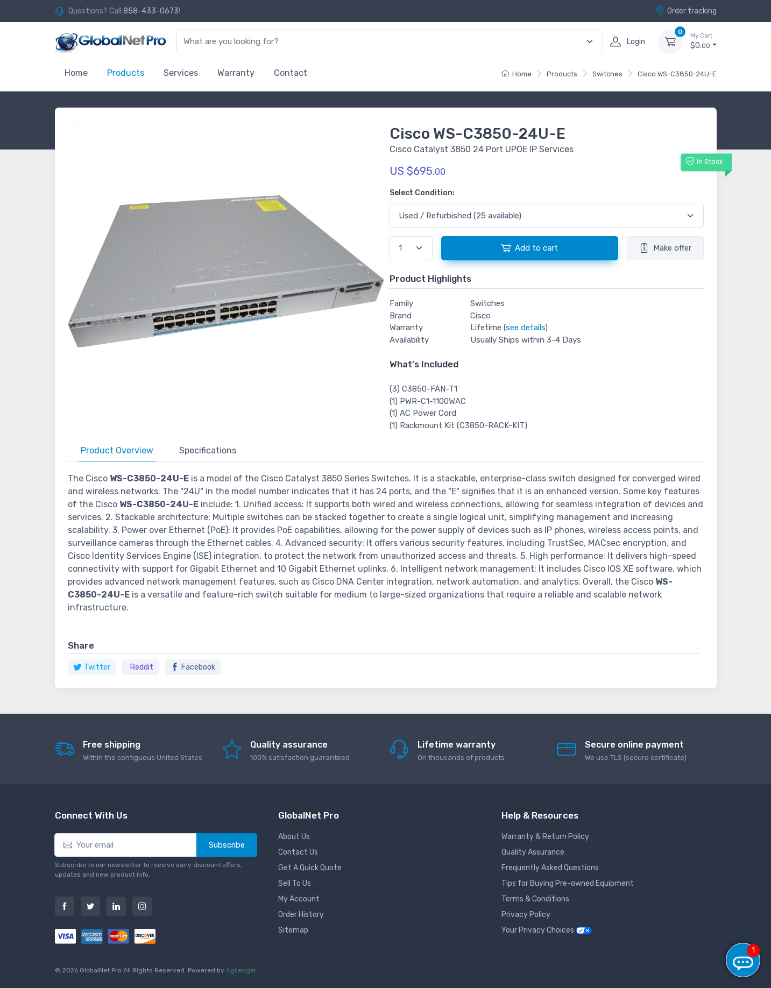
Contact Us (298, 852)
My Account (299, 899)
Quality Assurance (532, 852)
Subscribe (227, 845)
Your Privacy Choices (546, 930)
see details (525, 327)
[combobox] (383, 41)
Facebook (193, 667)
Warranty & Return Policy (545, 836)
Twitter (91, 667)
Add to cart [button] (529, 248)
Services (181, 73)
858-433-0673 (151, 11)
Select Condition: (422, 192)
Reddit (141, 667)
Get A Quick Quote (310, 867)
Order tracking (686, 11)
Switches (607, 74)
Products (125, 73)
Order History (301, 914)
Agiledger (241, 970)
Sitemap (293, 930)
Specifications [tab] (207, 450)
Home (76, 73)
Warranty (235, 73)
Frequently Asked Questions (550, 867)
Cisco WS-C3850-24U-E (677, 74)
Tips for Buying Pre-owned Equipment (567, 883)
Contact (290, 73)
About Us (294, 836)
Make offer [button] (665, 248)
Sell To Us (294, 883)
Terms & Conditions (535, 899)
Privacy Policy (525, 914)
